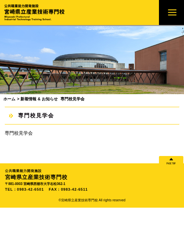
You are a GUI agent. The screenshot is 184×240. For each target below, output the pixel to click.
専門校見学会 (19, 133)
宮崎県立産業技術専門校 (92, 174)
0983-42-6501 (30, 189)
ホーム (9, 99)
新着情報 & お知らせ (38, 99)
